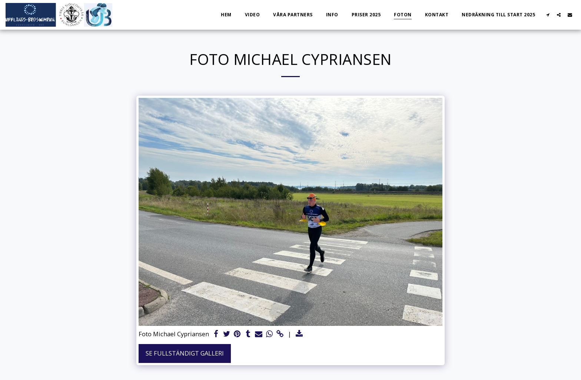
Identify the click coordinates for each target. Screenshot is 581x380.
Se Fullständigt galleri (185, 353)
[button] (547, 14)
